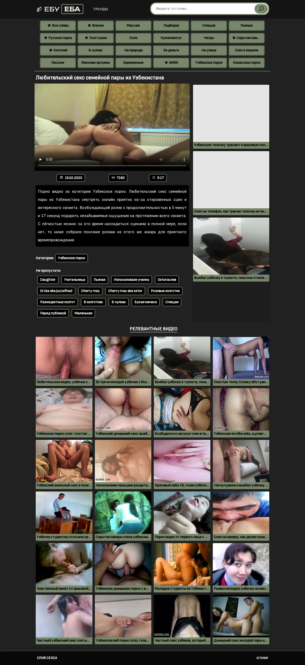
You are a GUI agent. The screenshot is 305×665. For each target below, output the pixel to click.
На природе (133, 50)
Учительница (74, 280)
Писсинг (58, 62)
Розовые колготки (165, 291)
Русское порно (58, 38)
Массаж (133, 25)
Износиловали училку (131, 280)
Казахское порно (246, 62)
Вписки (95, 25)
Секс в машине (246, 50)
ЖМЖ (171, 62)
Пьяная (99, 280)
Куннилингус (171, 38)
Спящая (171, 302)
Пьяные (246, 25)
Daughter (48, 280)
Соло (133, 38)
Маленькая (83, 313)
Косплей (58, 50)
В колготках (93, 302)
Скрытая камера (247, 38)
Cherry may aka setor (125, 291)
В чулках (95, 50)
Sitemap (262, 658)
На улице (208, 50)
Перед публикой (53, 313)
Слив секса (47, 658)
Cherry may (90, 291)
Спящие (208, 25)
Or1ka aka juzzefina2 (56, 291)
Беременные (133, 62)
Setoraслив (167, 280)
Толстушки (96, 38)
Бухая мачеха (145, 302)
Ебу (59, 9)
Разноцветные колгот (57, 302)
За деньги (171, 50)
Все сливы (58, 25)
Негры (209, 38)
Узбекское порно (209, 62)
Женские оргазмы (95, 62)
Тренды (100, 9)
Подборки (171, 25)
